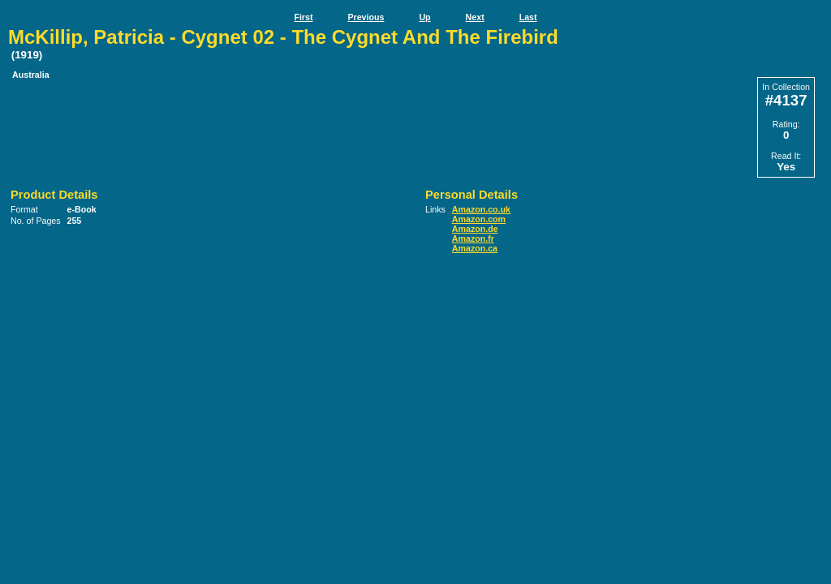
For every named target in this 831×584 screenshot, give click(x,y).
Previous (365, 17)
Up (424, 17)
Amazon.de (475, 229)
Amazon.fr (473, 238)
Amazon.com (479, 219)
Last (528, 17)
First (303, 17)
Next (475, 17)
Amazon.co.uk (481, 209)
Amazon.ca (474, 248)
